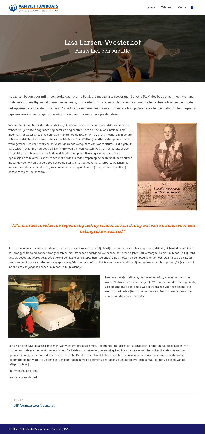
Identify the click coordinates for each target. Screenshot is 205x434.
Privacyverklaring (42, 429)
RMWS (66, 429)
